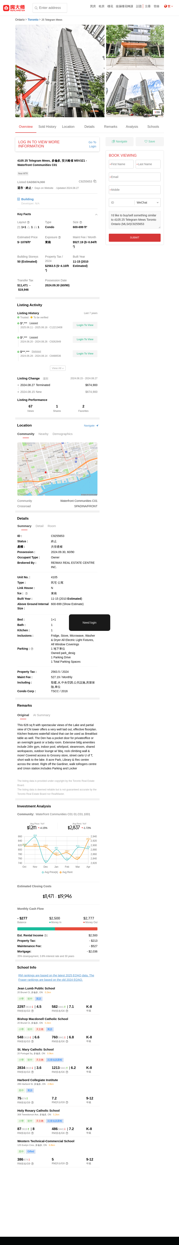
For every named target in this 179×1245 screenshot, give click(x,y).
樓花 (110, 6)
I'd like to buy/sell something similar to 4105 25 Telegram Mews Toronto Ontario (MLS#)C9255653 (135, 220)
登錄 (156, 6)
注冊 (148, 6)
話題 (139, 6)
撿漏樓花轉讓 (124, 6)
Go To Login (92, 144)
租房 (101, 6)
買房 (93, 6)
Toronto (33, 19)
